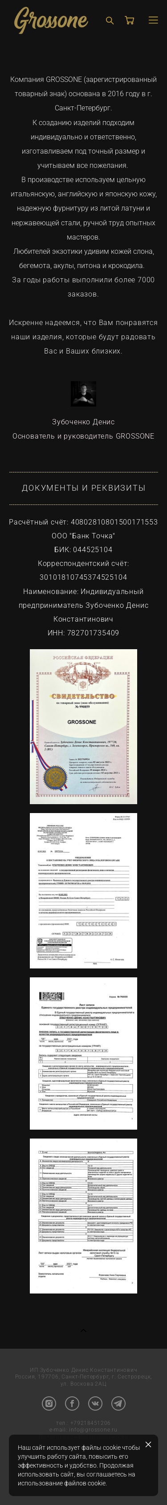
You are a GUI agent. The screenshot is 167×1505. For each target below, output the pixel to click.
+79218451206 (90, 1423)
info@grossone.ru (93, 1430)
